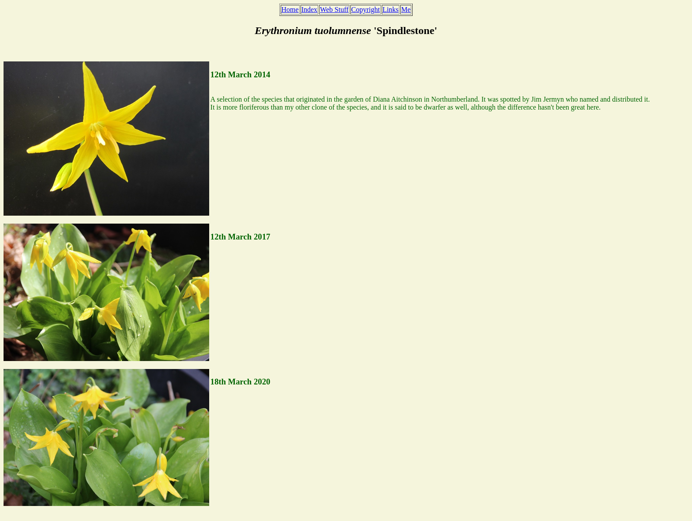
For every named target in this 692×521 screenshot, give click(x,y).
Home (290, 9)
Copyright (365, 9)
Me (405, 9)
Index (309, 9)
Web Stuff (334, 9)
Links (391, 9)
